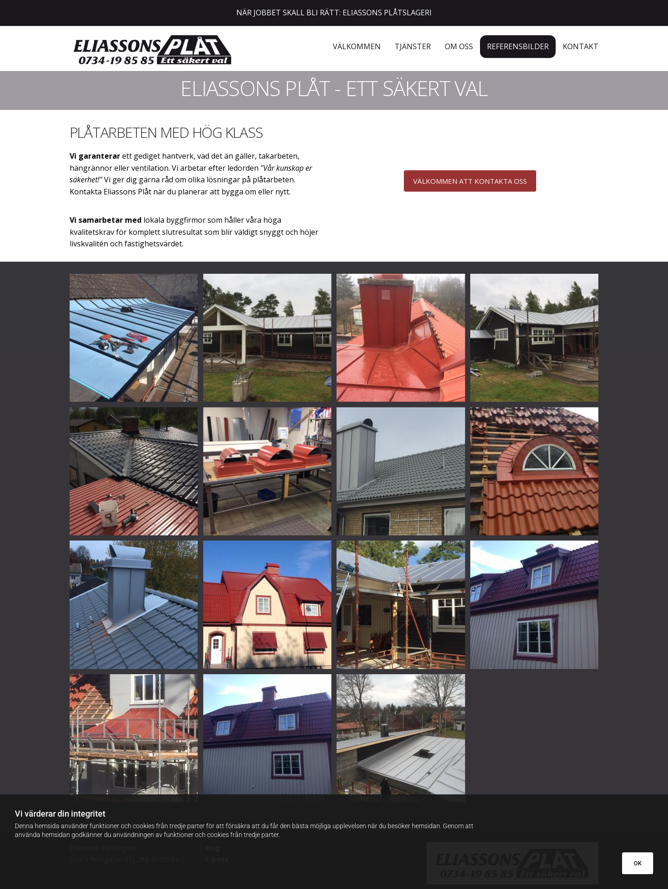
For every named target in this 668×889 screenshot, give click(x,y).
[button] (470, 181)
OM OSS (459, 46)
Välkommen (357, 46)
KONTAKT (580, 46)
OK (638, 863)
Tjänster (413, 46)
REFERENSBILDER (518, 46)
